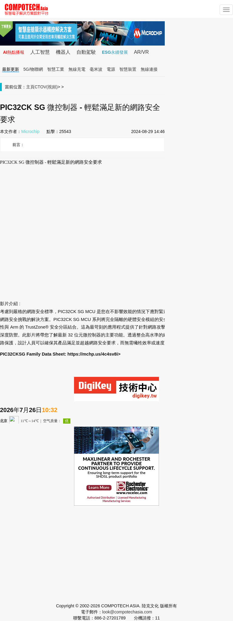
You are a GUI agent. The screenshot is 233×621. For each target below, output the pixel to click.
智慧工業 (55, 69)
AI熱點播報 (13, 52)
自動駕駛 (86, 52)
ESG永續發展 (115, 52)
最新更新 (10, 69)
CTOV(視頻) (46, 86)
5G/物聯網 (33, 69)
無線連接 (149, 69)
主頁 (30, 86)
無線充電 (77, 69)
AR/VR (141, 52)
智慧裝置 (128, 69)
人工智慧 (40, 52)
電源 (111, 69)
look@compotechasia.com (127, 611)
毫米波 (96, 69)
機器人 (63, 52)
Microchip (30, 131)
